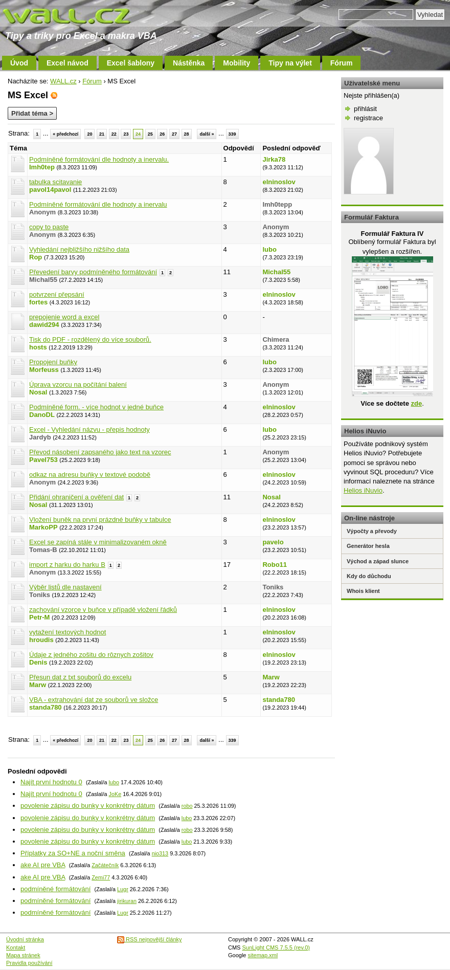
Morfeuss (44, 369)
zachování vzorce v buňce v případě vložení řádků (103, 609)
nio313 (160, 853)
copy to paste (49, 227)
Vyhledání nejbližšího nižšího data (79, 249)
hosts (38, 347)
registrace (368, 118)
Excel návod (67, 63)
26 (162, 134)
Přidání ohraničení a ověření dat (76, 497)
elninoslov (278, 182)
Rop (35, 257)
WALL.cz (63, 81)
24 (138, 134)
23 (125, 134)
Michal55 (276, 272)
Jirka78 (273, 159)
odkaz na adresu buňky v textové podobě (89, 474)
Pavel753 (43, 460)
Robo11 (274, 564)
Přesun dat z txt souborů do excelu (80, 677)
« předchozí (65, 134)
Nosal (38, 392)
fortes (38, 302)
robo (187, 806)
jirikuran (127, 901)
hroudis (41, 640)
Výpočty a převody (372, 531)
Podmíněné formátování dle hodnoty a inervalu (98, 204)
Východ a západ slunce (378, 561)
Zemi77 (101, 877)
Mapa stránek (23, 955)
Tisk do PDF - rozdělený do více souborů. (90, 339)
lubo (269, 249)
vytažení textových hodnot (67, 632)
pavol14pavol (50, 189)
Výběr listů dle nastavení (65, 587)
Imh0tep (42, 167)
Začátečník (105, 865)
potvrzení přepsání (56, 294)
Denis (38, 662)
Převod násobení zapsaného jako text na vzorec (100, 452)
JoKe (114, 794)
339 (232, 134)
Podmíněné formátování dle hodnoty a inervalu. (99, 159)
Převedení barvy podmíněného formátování (93, 272)
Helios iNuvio (363, 490)
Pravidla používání (29, 963)
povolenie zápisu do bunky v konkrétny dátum (87, 805)
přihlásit (365, 109)
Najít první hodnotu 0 (51, 782)
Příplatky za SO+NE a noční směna (72, 853)
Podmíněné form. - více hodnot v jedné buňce (96, 407)
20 (89, 134)
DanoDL (42, 414)
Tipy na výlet (290, 63)
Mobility (236, 63)
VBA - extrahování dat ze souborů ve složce (93, 699)
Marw (37, 685)
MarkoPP (43, 527)
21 (101, 134)
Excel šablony (130, 63)
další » (206, 134)
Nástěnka (189, 63)
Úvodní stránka (25, 939)
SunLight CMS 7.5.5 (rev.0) (276, 947)
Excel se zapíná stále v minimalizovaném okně (98, 542)
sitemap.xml (263, 955)
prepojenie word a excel (64, 317)
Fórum (341, 63)
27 (174, 134)
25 (150, 134)
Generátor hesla (368, 546)
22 (114, 134)
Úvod (19, 63)
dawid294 (44, 324)
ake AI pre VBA (42, 865)
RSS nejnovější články (149, 939)
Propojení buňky (53, 362)
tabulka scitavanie (55, 182)
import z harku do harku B (67, 564)
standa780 (45, 707)
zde (416, 403)
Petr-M (39, 617)
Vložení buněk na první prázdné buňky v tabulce (100, 519)
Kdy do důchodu (369, 576)
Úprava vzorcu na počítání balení (78, 384)
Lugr (122, 889)
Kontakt (15, 947)
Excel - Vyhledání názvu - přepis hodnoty (89, 429)
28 (186, 134)
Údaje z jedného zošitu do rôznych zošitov (91, 654)
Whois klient (363, 591)
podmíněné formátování (55, 889)
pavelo (272, 542)
